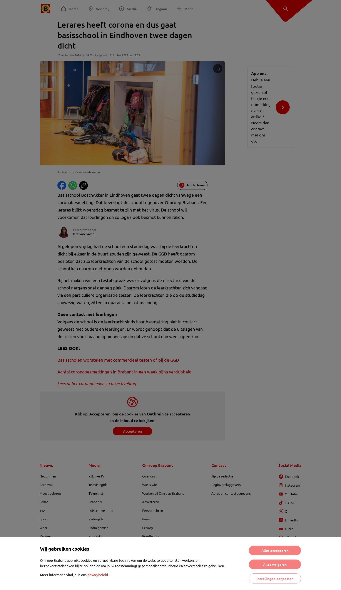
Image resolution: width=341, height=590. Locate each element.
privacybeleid (97, 574)
